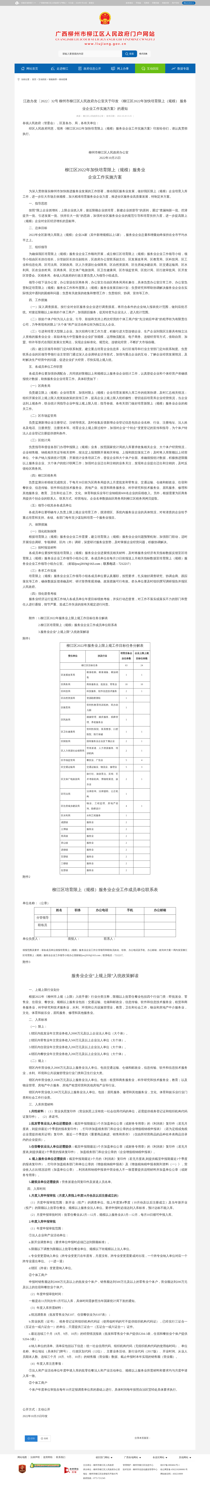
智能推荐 (53, 79)
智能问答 (165, 3)
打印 (31, 1438)
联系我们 (60, 1457)
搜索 (129, 54)
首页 (34, 79)
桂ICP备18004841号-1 (170, 1465)
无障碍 (146, 3)
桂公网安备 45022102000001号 (174, 1469)
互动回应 (42, 79)
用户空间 (175, 3)
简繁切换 (155, 3)
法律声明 (35, 1457)
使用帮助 (47, 1457)
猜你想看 (63, 79)
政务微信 (129, 3)
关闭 (44, 1438)
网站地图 (22, 1457)
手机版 (138, 3)
